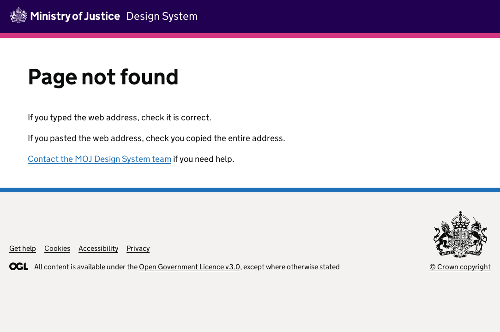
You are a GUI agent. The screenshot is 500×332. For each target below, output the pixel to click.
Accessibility (98, 248)
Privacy (138, 248)
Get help (22, 248)
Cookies (57, 248)
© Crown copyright (460, 266)
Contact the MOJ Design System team (99, 159)
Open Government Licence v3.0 (189, 266)
